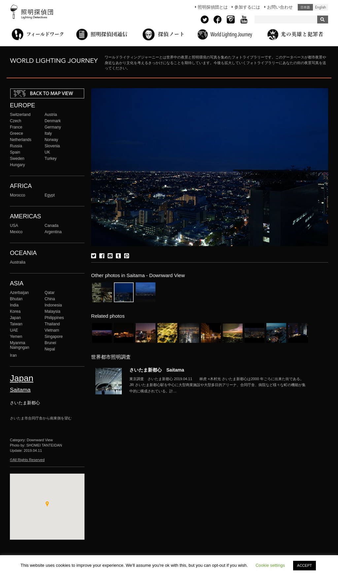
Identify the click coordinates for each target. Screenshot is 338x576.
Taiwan (16, 324)
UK (47, 152)
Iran (13, 355)
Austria (51, 114)
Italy (48, 133)
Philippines (54, 317)
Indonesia (53, 305)
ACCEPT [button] (304, 565)
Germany (53, 127)
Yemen (16, 336)
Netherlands (20, 139)
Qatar (49, 292)
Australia (17, 262)
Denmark (53, 121)
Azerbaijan (19, 292)
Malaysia (52, 311)
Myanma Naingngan (19, 345)
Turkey (50, 158)
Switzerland (20, 114)
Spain (15, 152)
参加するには (247, 7)
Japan (15, 317)
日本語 (305, 7)
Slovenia (52, 146)
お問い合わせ (280, 7)
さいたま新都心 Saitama (156, 370)
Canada (51, 225)
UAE (14, 330)
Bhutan (16, 299)
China (50, 299)
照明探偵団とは (213, 7)
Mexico (16, 232)
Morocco (17, 195)
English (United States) (320, 7)
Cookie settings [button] (270, 565)
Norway (51, 139)
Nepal (50, 349)
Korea (15, 311)
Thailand (52, 324)
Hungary (17, 164)
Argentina (53, 232)
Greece (16, 133)
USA (14, 225)
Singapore (54, 336)
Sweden (17, 158)
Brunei (50, 343)
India (14, 305)
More (218, 385)
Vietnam (52, 330)
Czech (15, 121)
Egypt (50, 195)
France (16, 127)
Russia (16, 146)
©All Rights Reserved (27, 460)
